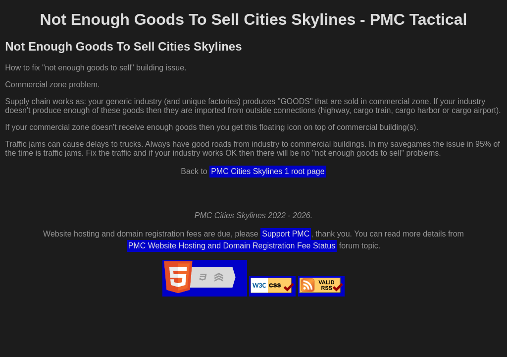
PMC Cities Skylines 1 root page (267, 171)
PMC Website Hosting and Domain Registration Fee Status (232, 245)
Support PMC (285, 234)
